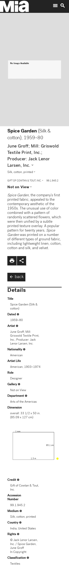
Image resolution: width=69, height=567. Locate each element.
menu (55, 5)
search (62, 5)
